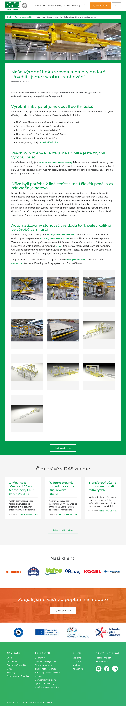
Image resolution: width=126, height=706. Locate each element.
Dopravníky (40, 657)
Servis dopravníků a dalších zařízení (47, 674)
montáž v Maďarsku (48, 142)
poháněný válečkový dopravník (54, 238)
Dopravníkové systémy (45, 661)
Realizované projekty (52, 5)
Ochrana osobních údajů (18, 676)
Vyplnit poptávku (100, 5)
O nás (67, 5)
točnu (58, 246)
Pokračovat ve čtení (28, 514)
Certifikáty (77, 661)
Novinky (76, 665)
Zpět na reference (63, 448)
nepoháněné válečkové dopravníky (55, 162)
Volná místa (78, 668)
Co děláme (36, 5)
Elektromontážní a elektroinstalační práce (45, 667)
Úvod (9, 17)
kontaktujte (16, 263)
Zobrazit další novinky (63, 530)
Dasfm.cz (32, 702)
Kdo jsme (77, 657)
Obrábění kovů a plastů (45, 680)
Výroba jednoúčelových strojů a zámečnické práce (47, 685)
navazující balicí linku (75, 259)
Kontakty (76, 5)
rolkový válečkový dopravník (60, 234)
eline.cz (51, 702)
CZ (116, 5)
